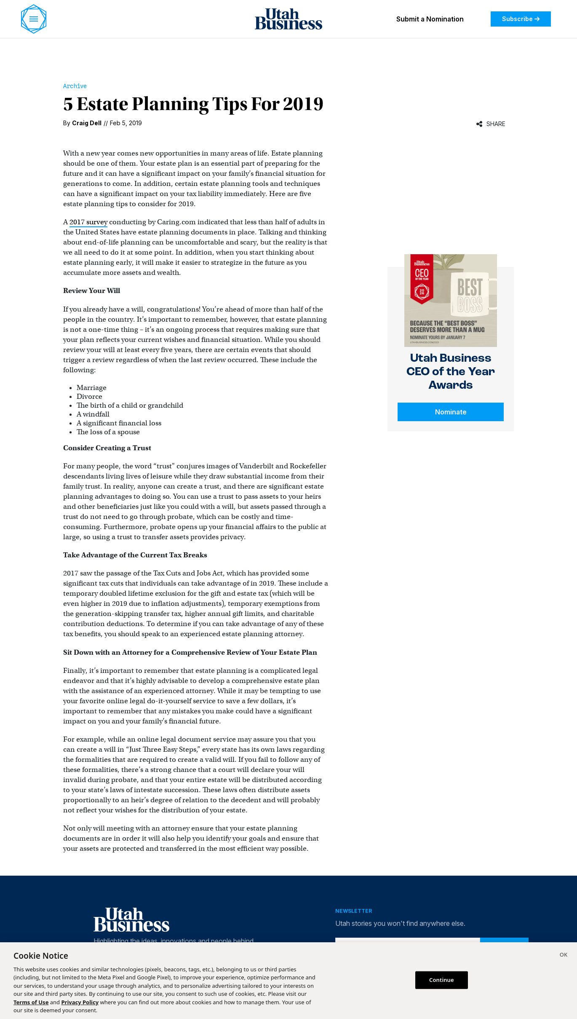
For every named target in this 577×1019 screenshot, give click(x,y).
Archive (75, 86)
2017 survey (88, 222)
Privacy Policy (80, 1002)
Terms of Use (30, 1002)
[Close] (563, 955)
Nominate (451, 412)
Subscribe (521, 18)
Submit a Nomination (430, 19)
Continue (441, 980)
